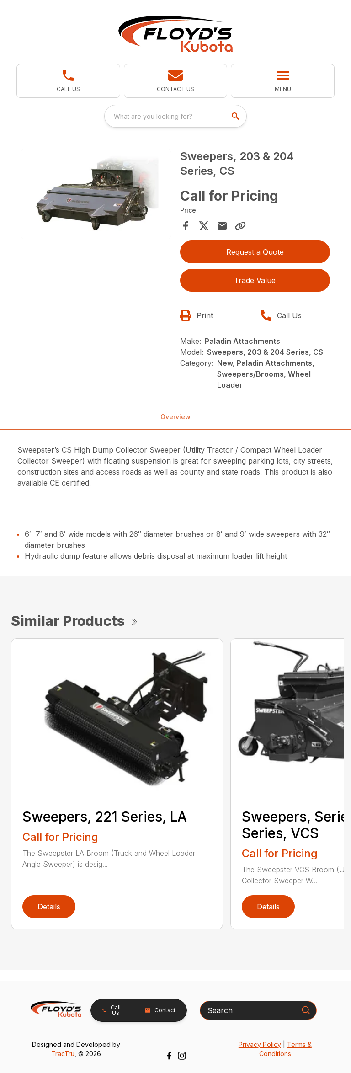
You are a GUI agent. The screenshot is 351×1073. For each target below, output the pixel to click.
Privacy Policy (260, 1044)
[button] (176, 81)
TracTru (62, 1053)
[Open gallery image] (96, 194)
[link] (68, 81)
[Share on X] (203, 225)
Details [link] (48, 906)
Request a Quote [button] (255, 251)
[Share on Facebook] (185, 225)
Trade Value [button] (255, 280)
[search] (236, 116)
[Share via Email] (222, 225)
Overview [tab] (175, 417)
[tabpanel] (96, 195)
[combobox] (175, 116)
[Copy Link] (240, 225)
